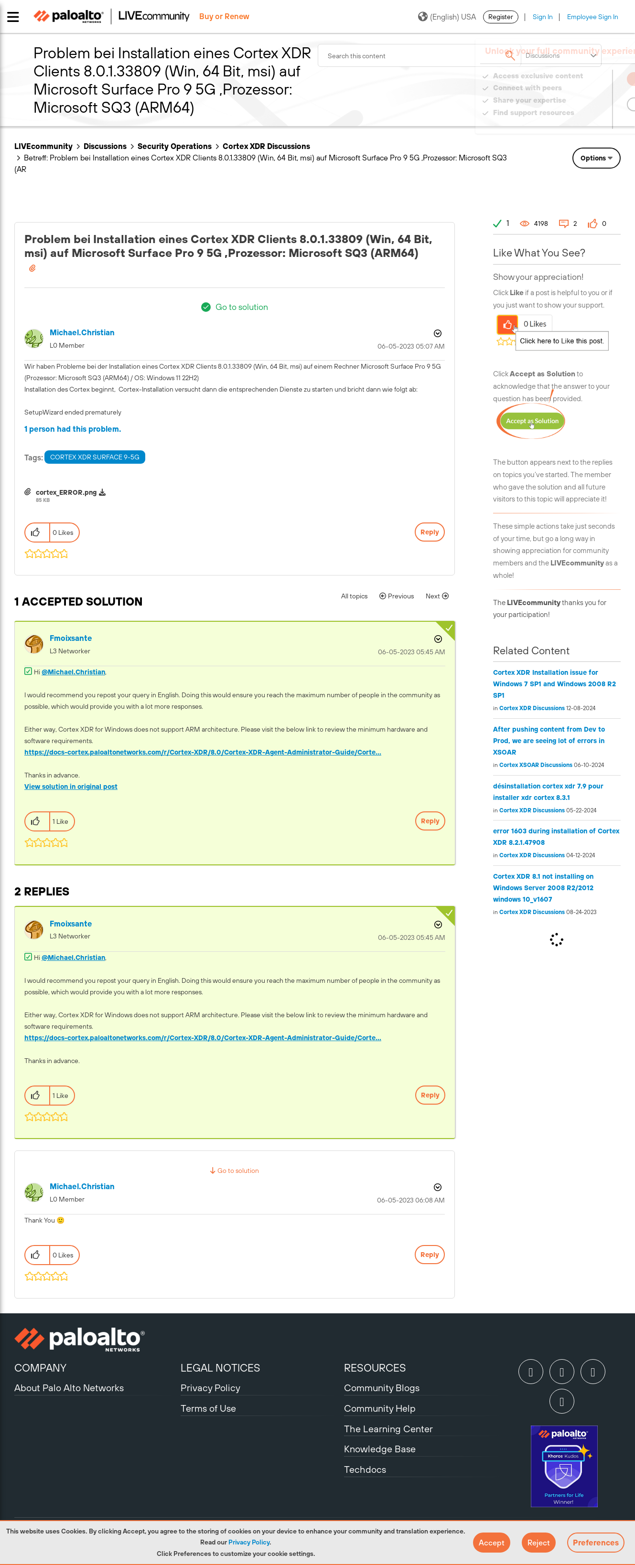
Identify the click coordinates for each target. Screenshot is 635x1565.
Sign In (543, 17)
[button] (491, 1543)
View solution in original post (71, 786)
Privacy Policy (248, 1542)
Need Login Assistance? (577, 122)
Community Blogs (382, 1387)
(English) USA (447, 16)
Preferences (596, 1542)
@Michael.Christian (73, 672)
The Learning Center (388, 1428)
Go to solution (241, 307)
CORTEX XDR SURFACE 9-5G (95, 457)
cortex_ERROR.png (66, 492)
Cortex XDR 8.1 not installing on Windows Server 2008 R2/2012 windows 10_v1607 (543, 888)
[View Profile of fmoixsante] (71, 638)
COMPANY (40, 1368)
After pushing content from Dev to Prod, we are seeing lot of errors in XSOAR (549, 740)
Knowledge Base (380, 1448)
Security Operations (175, 146)
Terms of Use (208, 1408)
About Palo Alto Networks (69, 1387)
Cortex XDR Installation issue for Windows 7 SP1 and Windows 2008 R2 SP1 (554, 684)
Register (500, 17)
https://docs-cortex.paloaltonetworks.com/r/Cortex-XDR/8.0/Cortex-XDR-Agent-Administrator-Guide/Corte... (202, 752)
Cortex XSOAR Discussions (535, 765)
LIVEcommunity (43, 146)
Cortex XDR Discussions (266, 146)
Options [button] (593, 158)
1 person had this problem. (72, 429)
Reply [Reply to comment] (430, 821)
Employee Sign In (592, 17)
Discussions (105, 146)
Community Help (380, 1408)
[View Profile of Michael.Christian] (82, 332)
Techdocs (365, 1469)
